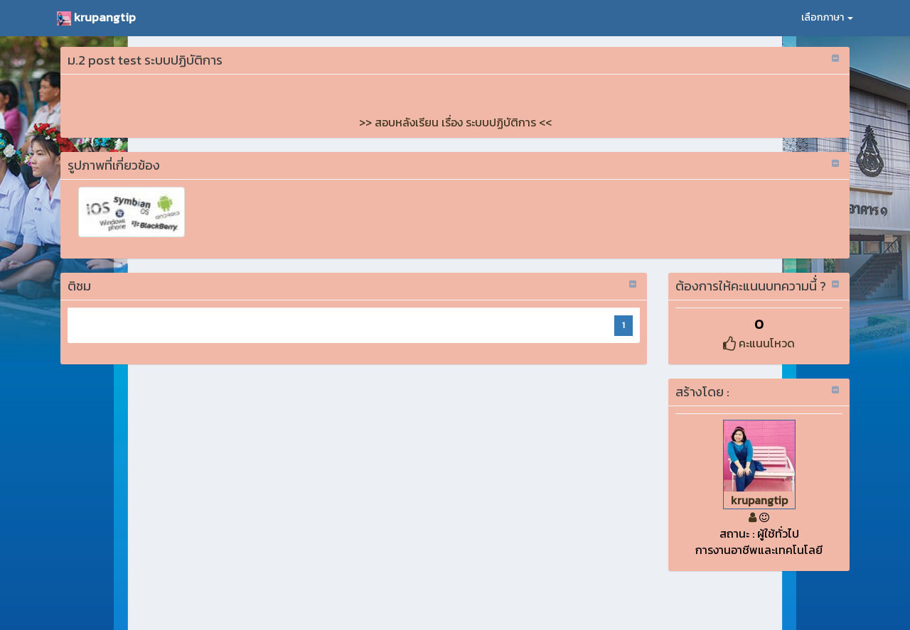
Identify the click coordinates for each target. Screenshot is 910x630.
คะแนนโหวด (759, 343)
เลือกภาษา (827, 17)
